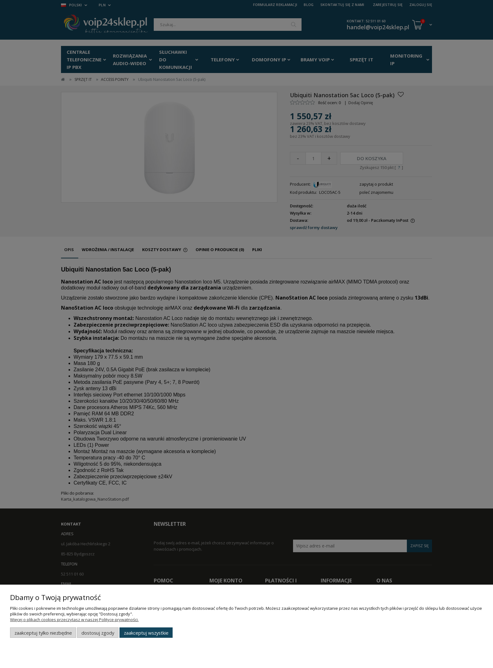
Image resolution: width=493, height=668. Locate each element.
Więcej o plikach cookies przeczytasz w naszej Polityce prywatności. (74, 619)
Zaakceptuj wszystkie (146, 633)
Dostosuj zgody (97, 633)
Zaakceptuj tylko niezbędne (43, 633)
